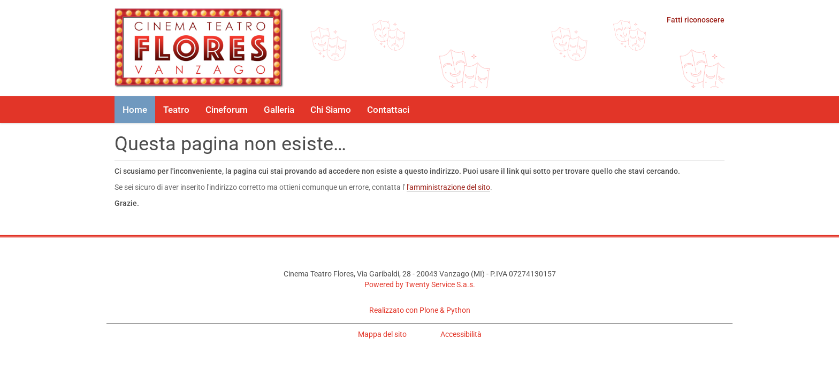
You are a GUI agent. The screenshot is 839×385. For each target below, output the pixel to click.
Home (135, 109)
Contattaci (388, 109)
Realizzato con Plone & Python (419, 310)
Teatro (176, 109)
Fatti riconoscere (695, 20)
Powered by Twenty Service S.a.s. (419, 284)
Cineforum (226, 109)
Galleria (279, 109)
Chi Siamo (330, 109)
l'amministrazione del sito (448, 187)
